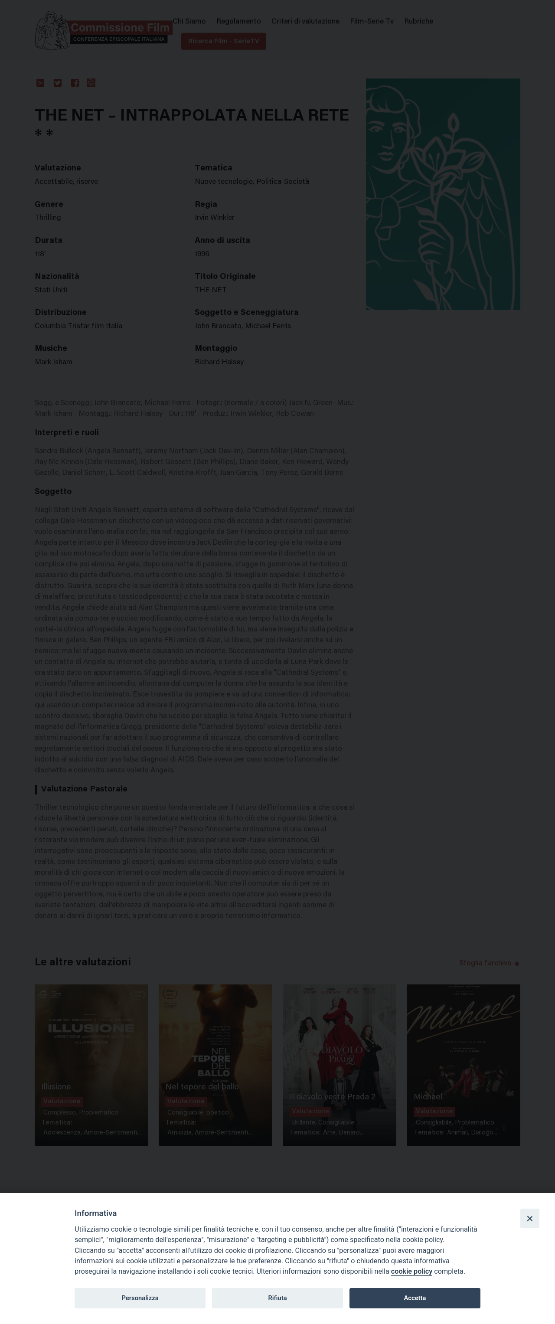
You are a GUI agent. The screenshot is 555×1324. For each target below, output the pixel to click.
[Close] (529, 1218)
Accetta (415, 1298)
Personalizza (139, 1298)
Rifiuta (277, 1298)
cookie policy (411, 1271)
